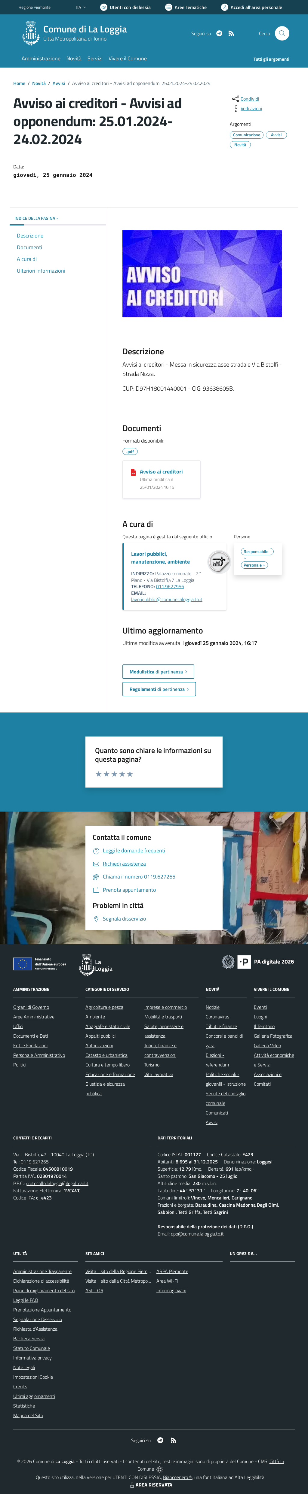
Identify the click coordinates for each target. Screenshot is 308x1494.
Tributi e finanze (221, 1026)
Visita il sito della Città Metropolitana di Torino (131, 1280)
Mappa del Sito (28, 1415)
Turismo (151, 1064)
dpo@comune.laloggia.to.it (197, 1233)
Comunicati (217, 1112)
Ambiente (95, 1016)
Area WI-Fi (167, 1280)
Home (19, 83)
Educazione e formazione (110, 1074)
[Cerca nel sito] (282, 33)
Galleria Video (267, 1045)
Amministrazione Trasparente (42, 1271)
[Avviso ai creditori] (133, 472)
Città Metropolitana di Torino (74, 39)
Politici (19, 1064)
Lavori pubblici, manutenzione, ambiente (160, 558)
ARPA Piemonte (172, 1271)
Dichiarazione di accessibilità (41, 1280)
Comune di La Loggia (85, 29)
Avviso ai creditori (161, 471)
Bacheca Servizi (29, 1338)
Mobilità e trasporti (163, 1016)
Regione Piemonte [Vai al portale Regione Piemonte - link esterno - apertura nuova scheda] (35, 7)
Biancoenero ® (177, 1477)
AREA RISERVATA (150, 1484)
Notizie (213, 1007)
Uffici (18, 1026)
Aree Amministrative (33, 1016)
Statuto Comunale (31, 1348)
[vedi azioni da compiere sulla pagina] (246, 108)
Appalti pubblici (100, 1035)
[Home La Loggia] (76, 33)
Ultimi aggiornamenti (34, 1396)
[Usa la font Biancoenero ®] (125, 7)
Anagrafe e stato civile (107, 1026)
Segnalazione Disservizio (37, 1319)
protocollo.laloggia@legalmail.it (57, 1183)
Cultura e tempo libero (107, 1064)
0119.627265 (35, 1161)
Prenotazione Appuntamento (42, 1309)
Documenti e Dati (30, 1035)
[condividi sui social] (245, 99)
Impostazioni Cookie (33, 1377)
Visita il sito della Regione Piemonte (121, 1271)
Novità (39, 83)
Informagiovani (171, 1290)
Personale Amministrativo (39, 1055)
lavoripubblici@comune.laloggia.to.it (166, 599)
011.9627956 (170, 586)
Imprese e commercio (165, 1007)
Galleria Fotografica (273, 1035)
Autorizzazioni (99, 1045)
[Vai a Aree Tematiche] (186, 7)
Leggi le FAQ (25, 1300)
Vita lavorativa (158, 1074)
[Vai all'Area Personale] (251, 7)
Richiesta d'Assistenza (35, 1328)
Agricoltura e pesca (104, 1007)
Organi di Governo (31, 1007)
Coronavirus (217, 1016)
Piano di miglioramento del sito (44, 1290)
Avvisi (59, 83)
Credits (20, 1386)
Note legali (24, 1367)
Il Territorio (264, 1026)
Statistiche (24, 1405)
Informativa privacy (32, 1357)
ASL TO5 (94, 1290)
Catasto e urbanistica (106, 1055)
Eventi (260, 1007)
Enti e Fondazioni (30, 1045)
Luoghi (260, 1016)
